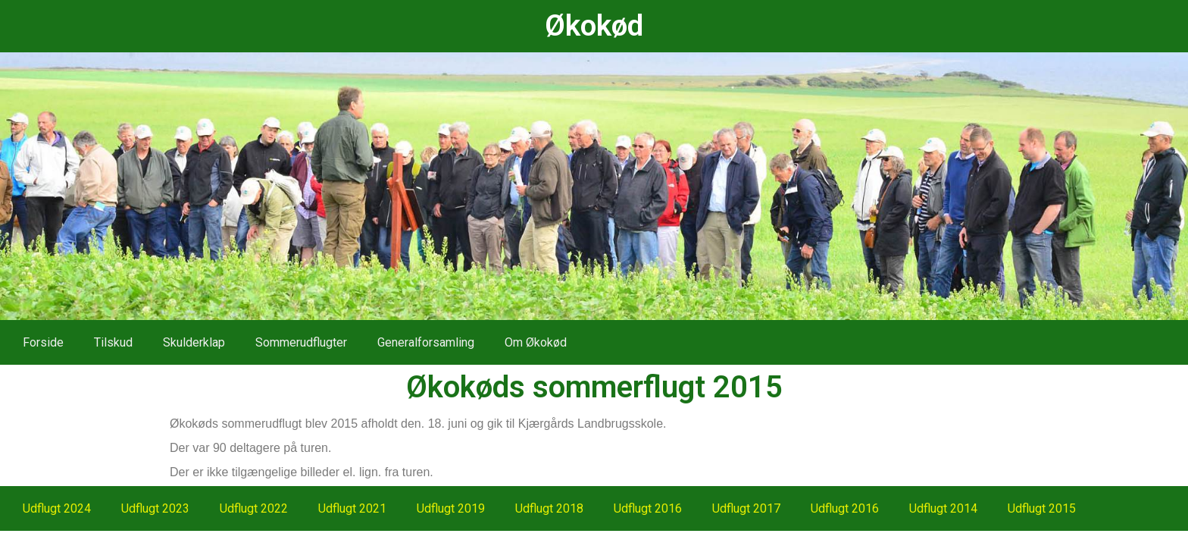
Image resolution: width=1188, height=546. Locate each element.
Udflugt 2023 (155, 508)
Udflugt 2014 (943, 508)
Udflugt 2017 (746, 508)
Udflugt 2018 (549, 508)
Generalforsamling (425, 342)
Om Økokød (536, 342)
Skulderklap (194, 342)
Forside (43, 342)
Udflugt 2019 (451, 508)
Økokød (594, 25)
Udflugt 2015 (1042, 508)
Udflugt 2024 (57, 508)
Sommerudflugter (301, 342)
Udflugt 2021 (352, 508)
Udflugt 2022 (254, 508)
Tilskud (113, 342)
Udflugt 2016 (648, 508)
